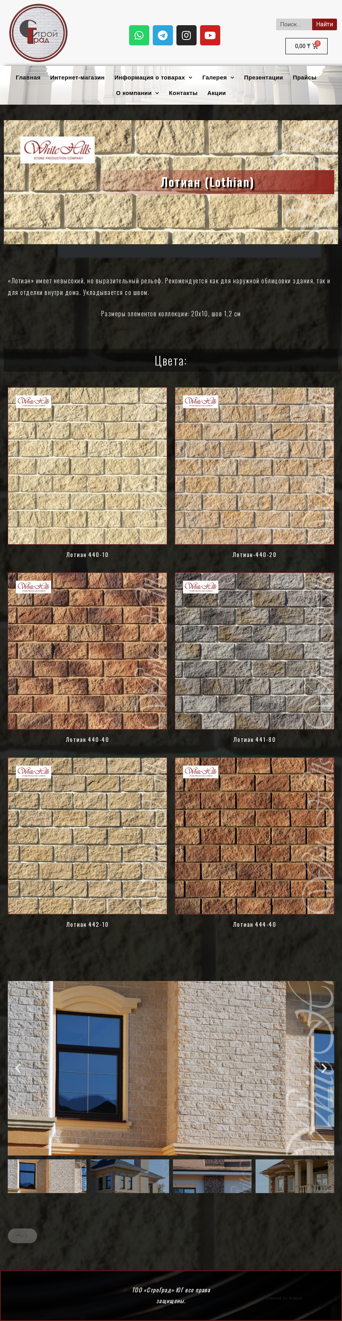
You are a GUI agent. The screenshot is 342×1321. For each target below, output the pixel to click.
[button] (18, 1068)
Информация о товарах (153, 78)
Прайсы (304, 77)
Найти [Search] (324, 24)
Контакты (183, 93)
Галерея (218, 78)
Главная (28, 77)
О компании (137, 93)
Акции (216, 93)
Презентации (263, 77)
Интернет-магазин (77, 77)
